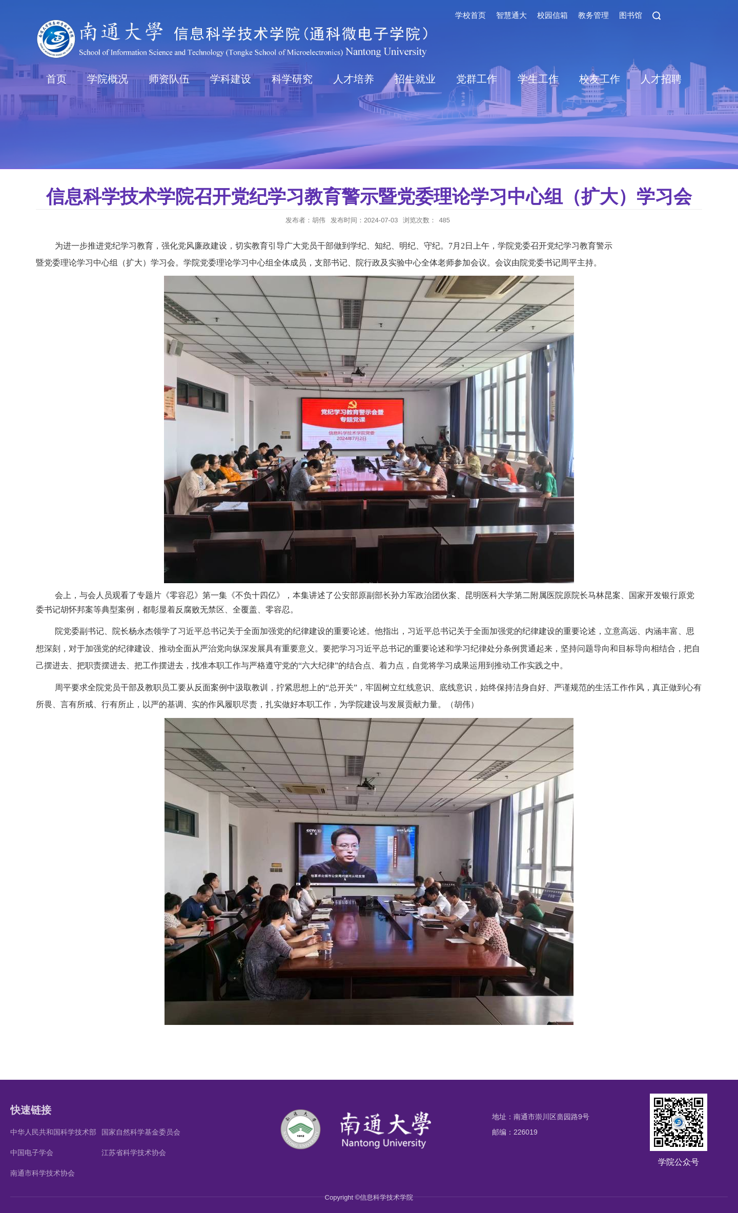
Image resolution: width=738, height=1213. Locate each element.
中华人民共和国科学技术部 (53, 1132)
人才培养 (353, 79)
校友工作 (599, 79)
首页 (56, 79)
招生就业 (415, 79)
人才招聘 (661, 79)
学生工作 (538, 79)
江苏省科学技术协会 (133, 1152)
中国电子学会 (31, 1152)
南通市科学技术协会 (42, 1173)
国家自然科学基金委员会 (140, 1132)
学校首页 (470, 15)
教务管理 (593, 15)
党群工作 (476, 79)
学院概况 (107, 79)
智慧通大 (511, 15)
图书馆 (630, 15)
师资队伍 (169, 79)
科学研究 (292, 79)
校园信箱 (552, 15)
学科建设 (230, 79)
